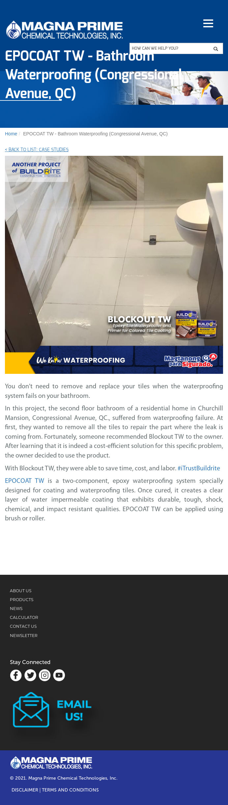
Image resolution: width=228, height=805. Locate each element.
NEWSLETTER (24, 635)
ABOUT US (20, 590)
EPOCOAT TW (24, 481)
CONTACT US (23, 626)
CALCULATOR (24, 617)
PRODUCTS (21, 599)
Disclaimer (25, 790)
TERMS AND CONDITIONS (70, 790)
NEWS (16, 608)
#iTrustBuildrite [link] (199, 468)
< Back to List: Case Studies (37, 150)
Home (11, 133)
